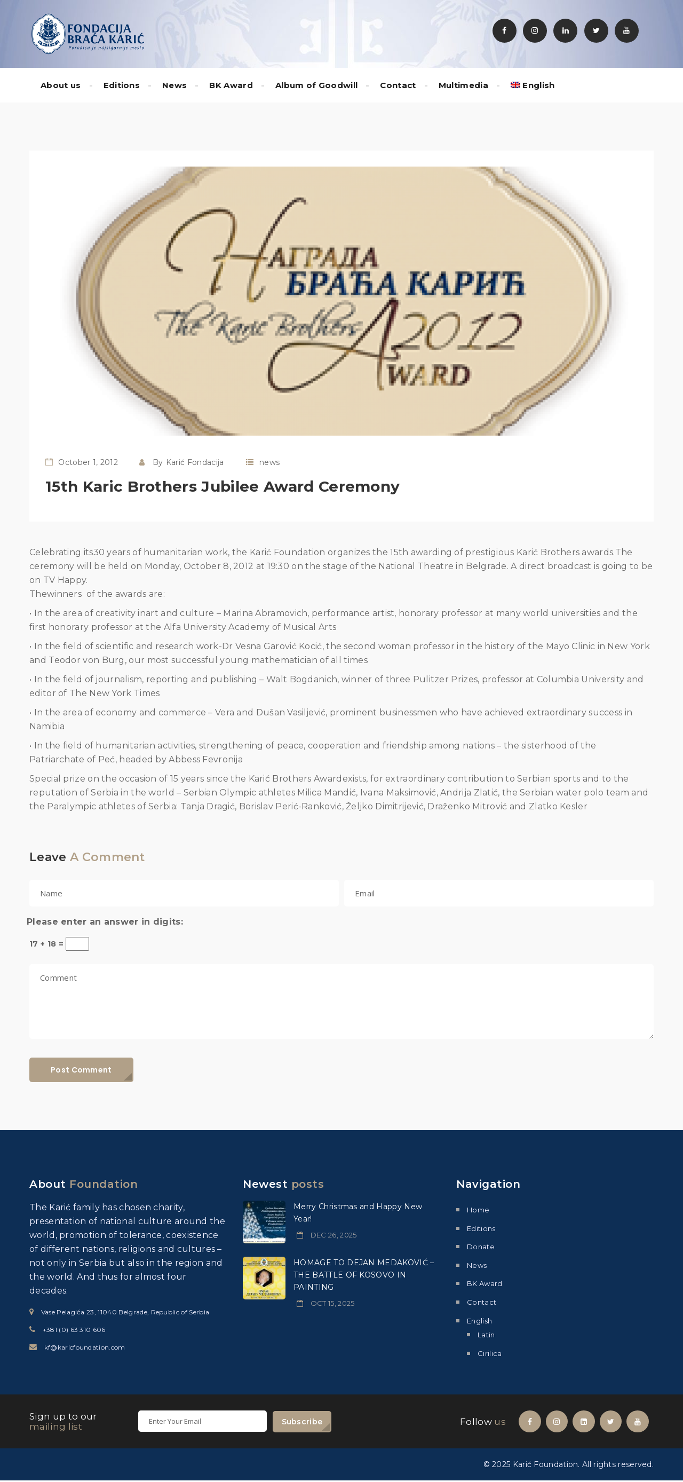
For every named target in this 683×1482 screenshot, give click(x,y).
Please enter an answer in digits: (105, 922)
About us (61, 85)
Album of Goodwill (316, 85)
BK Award (231, 85)
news (269, 462)
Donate (481, 1246)
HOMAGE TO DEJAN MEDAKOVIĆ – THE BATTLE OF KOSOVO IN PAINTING (363, 1275)
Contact (398, 85)
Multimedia (463, 85)
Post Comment (81, 1070)
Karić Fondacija (195, 462)
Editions (122, 85)
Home (478, 1209)
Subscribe (302, 1421)
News (174, 85)
